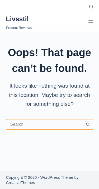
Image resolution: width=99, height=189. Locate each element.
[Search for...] (44, 124)
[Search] (91, 7)
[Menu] (90, 22)
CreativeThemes (20, 182)
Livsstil (17, 19)
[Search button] (88, 124)
